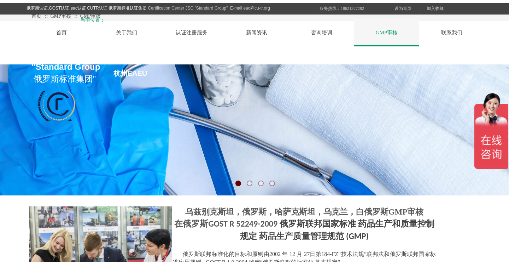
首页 (36, 16)
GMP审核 (61, 16)
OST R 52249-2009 (247, 223)
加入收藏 (435, 8)
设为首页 (402, 8)
